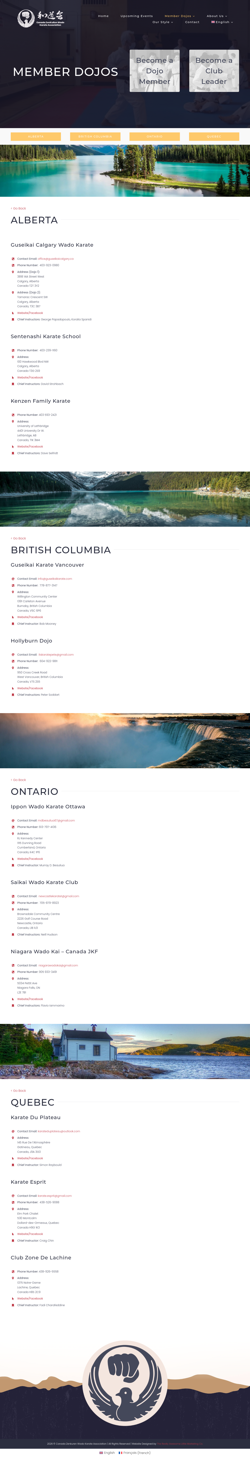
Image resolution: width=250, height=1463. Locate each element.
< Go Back (18, 208)
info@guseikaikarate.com (55, 579)
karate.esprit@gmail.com (55, 1196)
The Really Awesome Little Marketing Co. (180, 1443)
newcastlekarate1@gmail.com (59, 896)
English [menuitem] (109, 1452)
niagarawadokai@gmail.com (58, 965)
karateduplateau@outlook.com (59, 1131)
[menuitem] (222, 22)
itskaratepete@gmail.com (56, 655)
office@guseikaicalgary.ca (56, 259)
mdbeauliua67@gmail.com (56, 820)
